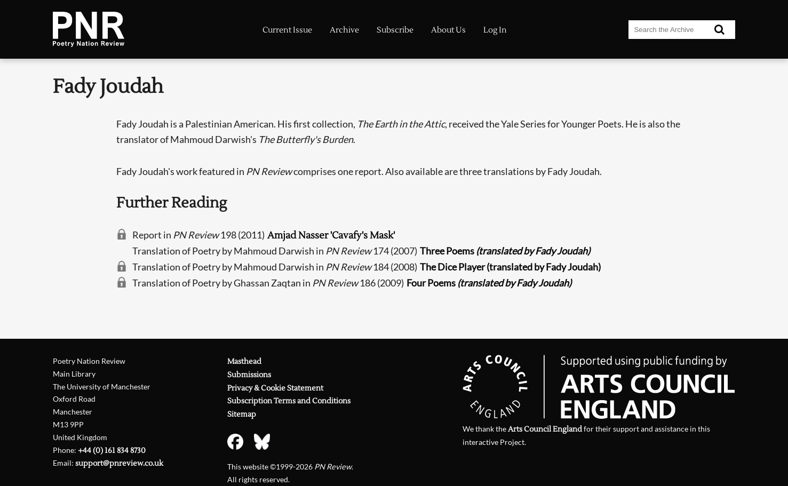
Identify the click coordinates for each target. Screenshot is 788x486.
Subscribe (395, 30)
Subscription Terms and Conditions (289, 401)
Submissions (249, 375)
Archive (344, 30)
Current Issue (287, 30)
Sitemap (241, 414)
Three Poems (505, 251)
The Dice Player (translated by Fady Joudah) (510, 267)
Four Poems (489, 283)
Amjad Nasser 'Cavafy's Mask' (331, 235)
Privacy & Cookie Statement (275, 388)
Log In (495, 30)
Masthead (244, 361)
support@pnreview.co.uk (119, 463)
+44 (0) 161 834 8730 (112, 450)
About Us (448, 30)
